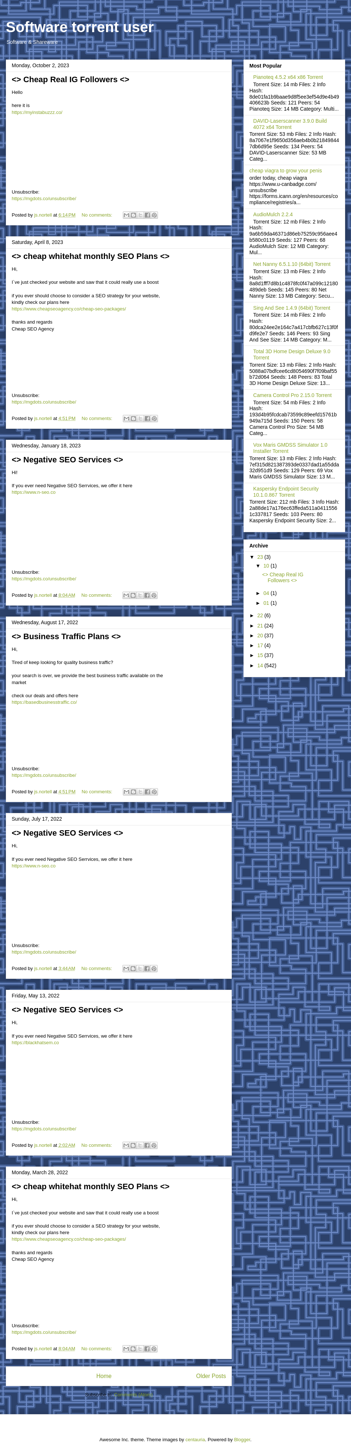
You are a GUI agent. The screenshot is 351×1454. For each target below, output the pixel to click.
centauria (195, 1439)
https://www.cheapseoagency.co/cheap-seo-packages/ (69, 309)
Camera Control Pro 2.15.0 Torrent (292, 395)
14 (260, 665)
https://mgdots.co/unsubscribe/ (44, 198)
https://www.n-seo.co (34, 492)
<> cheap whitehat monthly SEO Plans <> (91, 256)
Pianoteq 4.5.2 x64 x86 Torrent (288, 77)
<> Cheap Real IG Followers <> (70, 79)
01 (266, 603)
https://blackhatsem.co (35, 1042)
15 (260, 655)
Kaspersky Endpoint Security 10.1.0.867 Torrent (286, 492)
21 (260, 626)
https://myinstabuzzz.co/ (37, 112)
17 (260, 645)
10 (266, 566)
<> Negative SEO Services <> (67, 459)
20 (260, 635)
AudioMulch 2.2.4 (273, 214)
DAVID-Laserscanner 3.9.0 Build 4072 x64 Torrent (290, 124)
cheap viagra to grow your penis (285, 170)
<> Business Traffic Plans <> (66, 636)
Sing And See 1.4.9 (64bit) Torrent (292, 308)
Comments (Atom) (133, 1394)
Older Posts (211, 1376)
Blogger (242, 1439)
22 (260, 615)
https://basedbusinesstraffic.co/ (44, 702)
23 (260, 557)
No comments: (97, 215)
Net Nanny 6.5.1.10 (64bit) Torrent (292, 264)
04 (266, 593)
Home (104, 1376)
